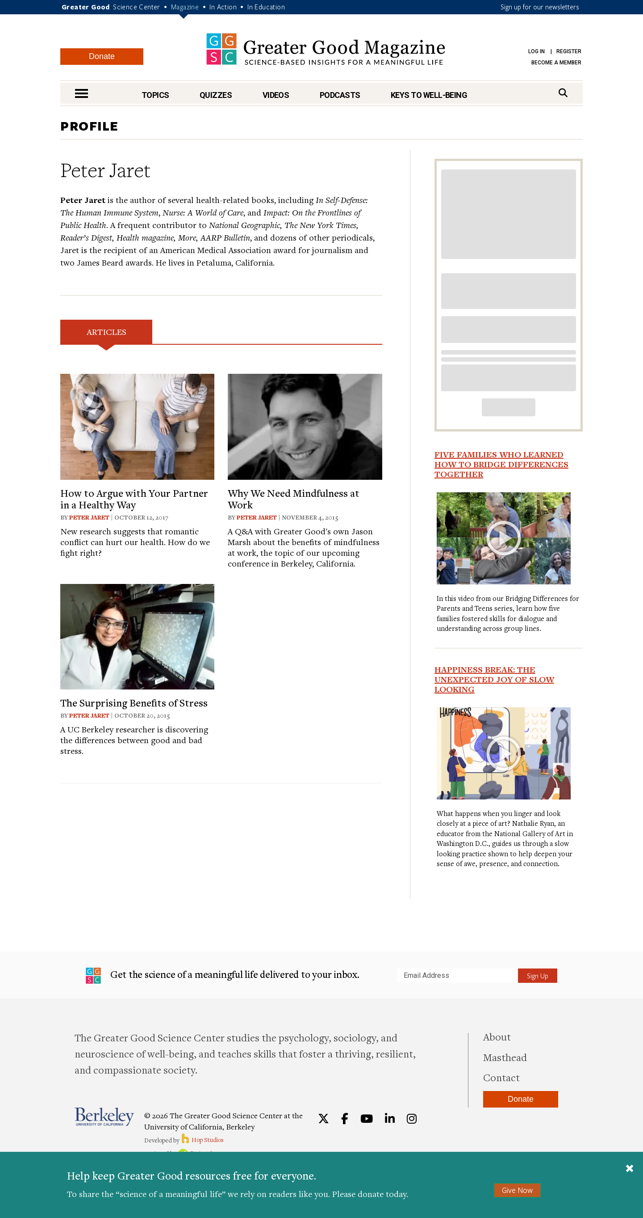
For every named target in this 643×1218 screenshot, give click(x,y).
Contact (501, 1077)
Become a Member (556, 62)
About (497, 1036)
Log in (536, 51)
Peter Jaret (89, 517)
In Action (223, 6)
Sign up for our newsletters (540, 6)
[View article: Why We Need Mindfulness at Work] (305, 425)
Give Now (517, 1190)
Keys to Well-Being (429, 95)
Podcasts (340, 95)
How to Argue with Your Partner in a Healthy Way (134, 498)
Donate (102, 56)
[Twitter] (323, 1119)
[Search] (563, 92)
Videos (276, 95)
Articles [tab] (106, 331)
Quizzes (216, 95)
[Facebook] (344, 1119)
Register (568, 51)
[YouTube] (366, 1119)
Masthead (505, 1057)
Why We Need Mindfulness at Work (293, 498)
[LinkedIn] (390, 1119)
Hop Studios (202, 1140)
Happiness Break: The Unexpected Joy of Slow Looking (494, 679)
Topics (155, 95)
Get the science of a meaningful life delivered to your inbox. (222, 976)
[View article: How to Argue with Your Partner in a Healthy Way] (137, 425)
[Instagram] (412, 1119)
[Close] (629, 1169)
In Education (266, 6)
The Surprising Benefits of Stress (134, 702)
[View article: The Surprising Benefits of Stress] (137, 635)
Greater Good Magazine (325, 49)
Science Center (136, 6)
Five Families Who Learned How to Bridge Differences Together (501, 464)
